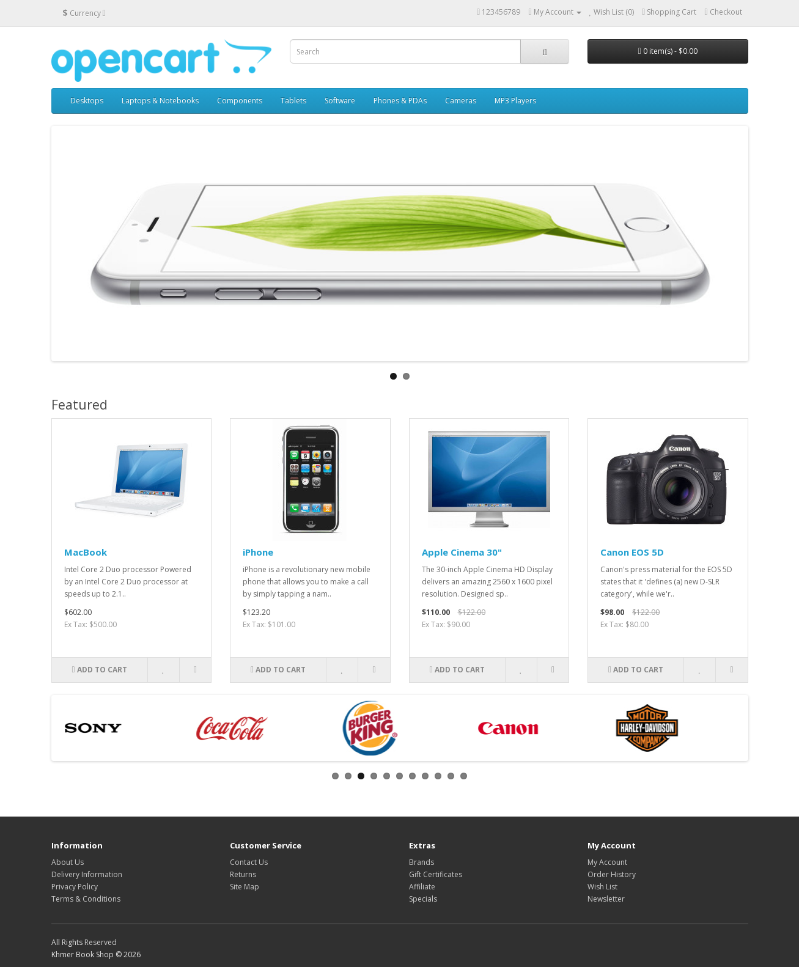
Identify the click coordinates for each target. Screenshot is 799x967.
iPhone (258, 552)
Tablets (293, 100)
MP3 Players (515, 100)
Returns (243, 874)
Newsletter (606, 899)
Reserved (100, 942)
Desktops (86, 100)
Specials (423, 899)
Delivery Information (86, 874)
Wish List (602, 886)
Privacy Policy (74, 886)
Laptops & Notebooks (160, 100)
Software (340, 100)
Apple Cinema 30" (462, 552)
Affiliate (422, 886)
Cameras (460, 100)
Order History (611, 874)
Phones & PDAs (400, 100)
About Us (67, 862)
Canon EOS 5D (632, 552)
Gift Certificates (435, 874)
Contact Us (249, 862)
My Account (607, 862)
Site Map (244, 886)
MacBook (85, 552)
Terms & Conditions (85, 899)
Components (239, 100)
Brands (421, 862)
